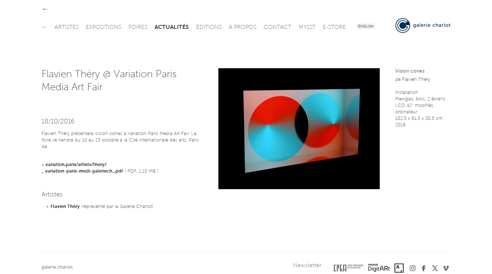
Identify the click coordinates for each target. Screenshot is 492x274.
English (366, 27)
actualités (171, 27)
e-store (334, 27)
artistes (67, 27)
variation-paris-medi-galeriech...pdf (84, 171)
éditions (209, 27)
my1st (307, 27)
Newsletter (307, 266)
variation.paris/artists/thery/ (75, 164)
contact (277, 27)
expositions (103, 27)
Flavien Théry (65, 206)
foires (138, 27)
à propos (242, 27)
